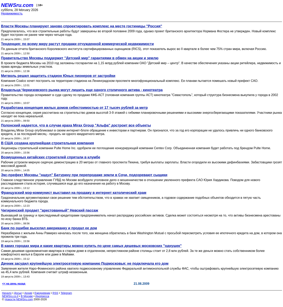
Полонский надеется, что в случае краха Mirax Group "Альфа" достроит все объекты (76, 125)
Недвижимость (12, 13)
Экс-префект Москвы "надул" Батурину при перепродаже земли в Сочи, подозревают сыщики (84, 175)
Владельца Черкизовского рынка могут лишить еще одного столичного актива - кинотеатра (82, 90)
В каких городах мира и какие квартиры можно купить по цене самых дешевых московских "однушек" (91, 246)
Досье (18, 293)
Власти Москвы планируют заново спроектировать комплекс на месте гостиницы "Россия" (81, 26)
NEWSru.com (17, 5)
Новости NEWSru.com (19, 299)
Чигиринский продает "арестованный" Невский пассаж (49, 210)
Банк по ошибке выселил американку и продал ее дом (49, 228)
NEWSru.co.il (10, 296)
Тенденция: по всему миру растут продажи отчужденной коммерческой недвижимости (77, 44)
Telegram (66, 293)
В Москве (27, 296)
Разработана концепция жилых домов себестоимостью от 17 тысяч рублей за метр (74, 108)
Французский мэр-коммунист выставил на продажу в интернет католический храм (73, 193)
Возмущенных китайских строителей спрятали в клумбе (50, 157)
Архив (28, 293)
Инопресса (42, 296)
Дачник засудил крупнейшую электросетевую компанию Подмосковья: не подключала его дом (84, 263)
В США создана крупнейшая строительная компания (47, 143)
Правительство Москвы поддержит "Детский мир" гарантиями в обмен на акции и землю (79, 58)
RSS (55, 293)
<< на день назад (13, 283)
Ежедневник (42, 293)
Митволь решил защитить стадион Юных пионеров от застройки (58, 76)
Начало (7, 293)
